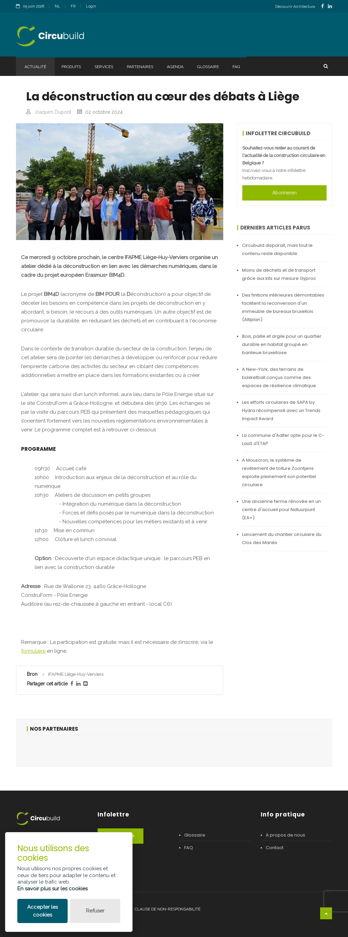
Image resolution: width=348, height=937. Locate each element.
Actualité (35, 66)
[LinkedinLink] (330, 6)
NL (57, 6)
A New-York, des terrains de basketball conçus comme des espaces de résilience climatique (279, 377)
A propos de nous (285, 835)
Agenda (175, 66)
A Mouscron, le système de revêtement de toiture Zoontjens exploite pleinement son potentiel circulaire (279, 472)
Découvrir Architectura (295, 6)
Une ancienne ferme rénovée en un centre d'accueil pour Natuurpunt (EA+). (281, 509)
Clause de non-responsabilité (168, 909)
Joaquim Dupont (52, 112)
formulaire (33, 651)
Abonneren (284, 192)
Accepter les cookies (42, 911)
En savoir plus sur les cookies (52, 889)
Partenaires (140, 66)
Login (91, 6)
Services (103, 66)
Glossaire (208, 66)
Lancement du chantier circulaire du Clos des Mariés (281, 538)
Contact (274, 847)
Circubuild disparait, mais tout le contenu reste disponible (277, 249)
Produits (71, 66)
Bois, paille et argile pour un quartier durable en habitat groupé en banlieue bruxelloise (281, 344)
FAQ (236, 66)
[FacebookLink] (322, 6)
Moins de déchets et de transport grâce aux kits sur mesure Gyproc (279, 274)
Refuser (95, 911)
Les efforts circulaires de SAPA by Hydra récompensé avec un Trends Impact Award (281, 410)
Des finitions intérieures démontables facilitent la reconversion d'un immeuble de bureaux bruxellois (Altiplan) (283, 307)
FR (73, 6)
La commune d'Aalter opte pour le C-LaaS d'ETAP (283, 439)
